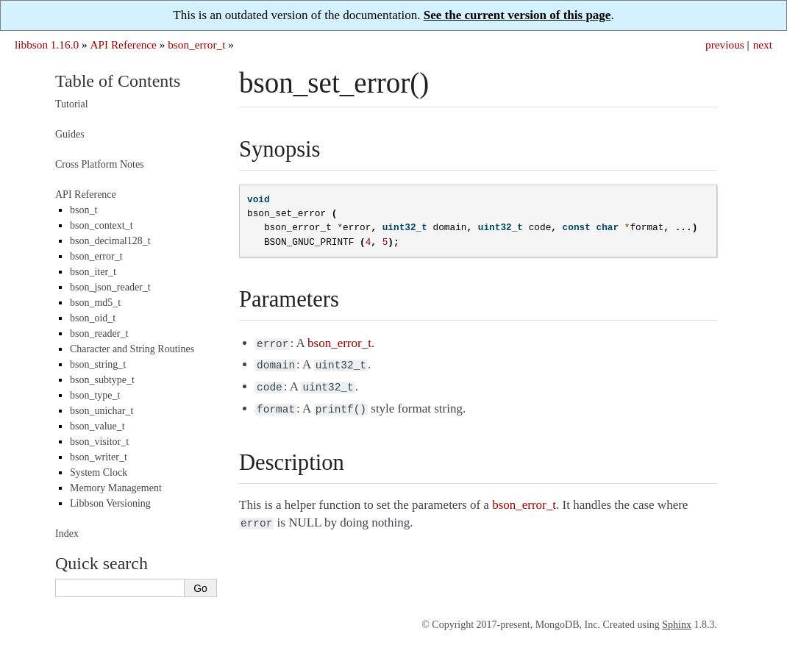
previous (724, 44)
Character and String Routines (132, 348)
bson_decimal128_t (110, 240)
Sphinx (676, 624)
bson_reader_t (99, 333)
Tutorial (71, 104)
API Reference (123, 44)
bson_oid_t (92, 318)
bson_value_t (97, 426)
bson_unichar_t (101, 410)
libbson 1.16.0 (47, 44)
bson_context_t (101, 225)
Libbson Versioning (110, 503)
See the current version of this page (517, 15)
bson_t (83, 209)
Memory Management (116, 487)
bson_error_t (196, 44)
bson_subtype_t (102, 379)
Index (67, 533)
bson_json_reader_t (110, 287)
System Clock (98, 472)
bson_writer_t (98, 457)
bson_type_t (95, 395)
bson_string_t (98, 364)
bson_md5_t (95, 302)
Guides (70, 134)
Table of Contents (117, 80)
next (762, 44)
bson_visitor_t (99, 441)
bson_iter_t (93, 271)
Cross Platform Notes (99, 164)
